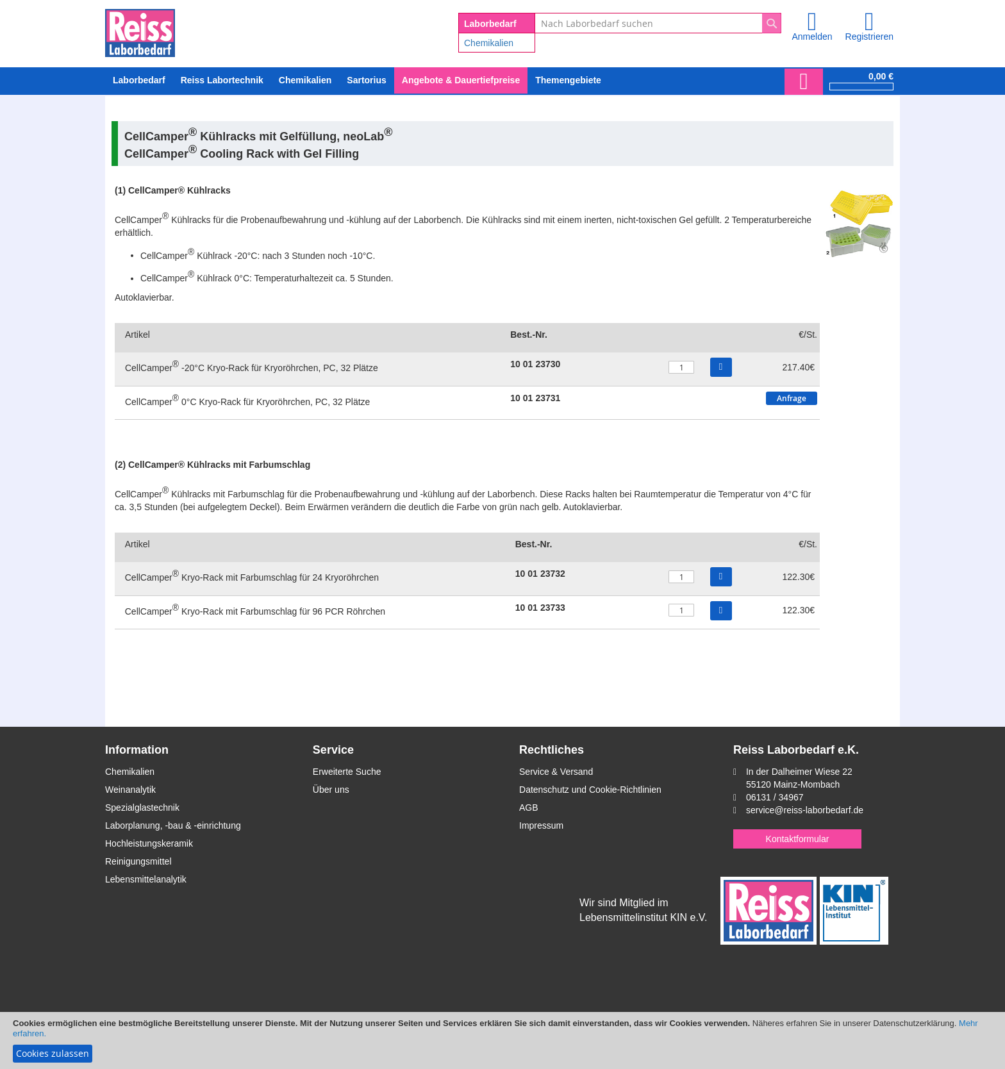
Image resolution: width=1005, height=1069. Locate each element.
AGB (528, 807)
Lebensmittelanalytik (146, 879)
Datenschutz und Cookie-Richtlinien (590, 789)
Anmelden (812, 36)
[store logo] (140, 30)
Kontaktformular (797, 839)
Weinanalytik (130, 789)
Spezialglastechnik (142, 807)
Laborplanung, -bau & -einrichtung (173, 825)
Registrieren (869, 36)
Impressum (541, 825)
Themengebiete (568, 80)
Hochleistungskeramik (149, 843)
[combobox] (658, 23)
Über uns (331, 789)
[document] (502, 1040)
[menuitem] (305, 80)
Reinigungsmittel (138, 861)
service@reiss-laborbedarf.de (804, 810)
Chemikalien (488, 43)
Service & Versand (556, 772)
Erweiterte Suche (347, 772)
